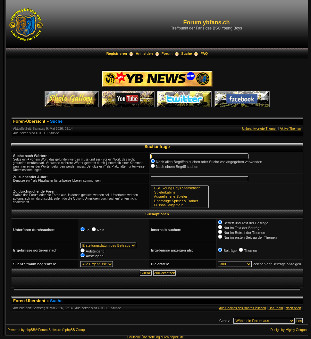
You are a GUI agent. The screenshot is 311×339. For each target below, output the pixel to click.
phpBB (30, 330)
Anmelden (144, 53)
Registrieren (116, 53)
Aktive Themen (290, 128)
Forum (167, 53)
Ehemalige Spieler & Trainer (179, 201)
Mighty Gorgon (296, 330)
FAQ (204, 53)
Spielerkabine (179, 192)
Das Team (276, 308)
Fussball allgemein (179, 205)
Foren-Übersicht (29, 121)
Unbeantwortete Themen (259, 128)
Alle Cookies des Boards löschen (242, 308)
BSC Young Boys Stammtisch (179, 188)
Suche (186, 53)
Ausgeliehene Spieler (179, 196)
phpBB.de (177, 337)
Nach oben (293, 308)
